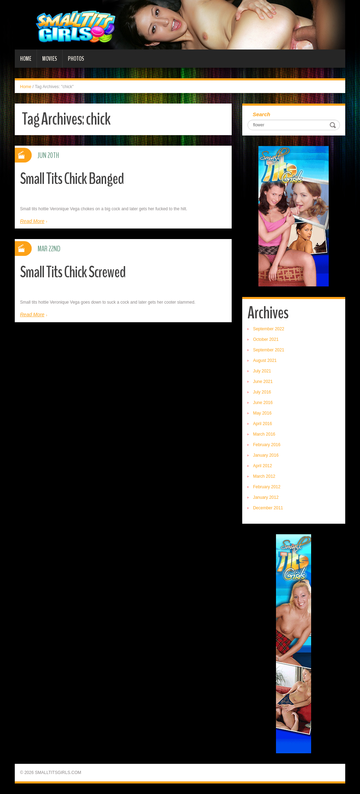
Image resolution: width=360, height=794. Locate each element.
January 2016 (266, 455)
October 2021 (266, 339)
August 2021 (265, 360)
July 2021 (262, 371)
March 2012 (264, 476)
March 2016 (264, 434)
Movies (49, 58)
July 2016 (262, 392)
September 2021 (268, 350)
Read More (32, 221)
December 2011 (268, 507)
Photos (76, 58)
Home (25, 58)
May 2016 (262, 413)
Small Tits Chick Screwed (73, 272)
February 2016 (267, 444)
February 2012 (267, 486)
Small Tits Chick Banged (72, 179)
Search (261, 114)
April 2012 (262, 465)
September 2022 (268, 328)
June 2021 (263, 381)
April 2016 (262, 423)
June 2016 (263, 402)
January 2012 (266, 497)
